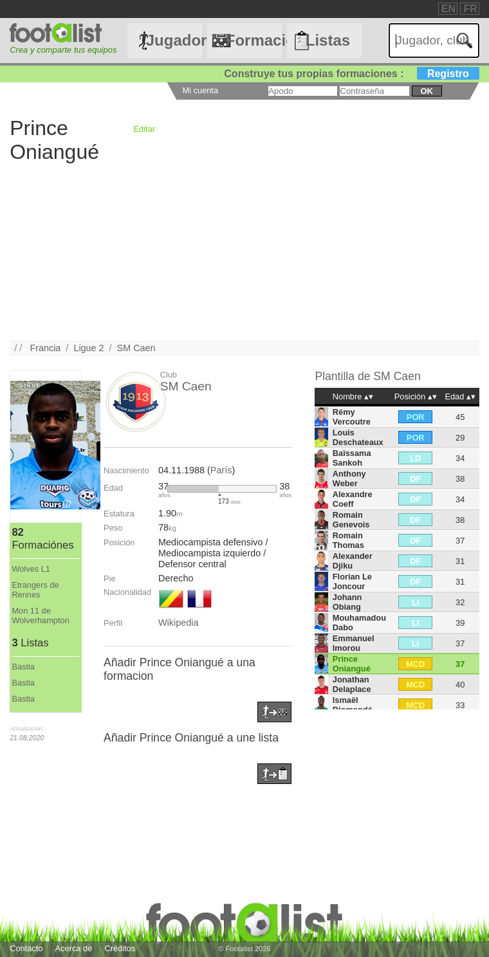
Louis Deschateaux (358, 437)
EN (448, 8)
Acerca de (74, 948)
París (221, 470)
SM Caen (136, 348)
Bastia (23, 666)
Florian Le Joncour (352, 581)
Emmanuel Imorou (353, 643)
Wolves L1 (31, 569)
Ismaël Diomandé (353, 705)
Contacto (26, 948)
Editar (144, 129)
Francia (45, 348)
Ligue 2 (88, 348)
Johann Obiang (347, 602)
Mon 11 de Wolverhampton (40, 615)
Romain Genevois (351, 519)
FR (470, 8)
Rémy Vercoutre (352, 416)
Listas (328, 40)
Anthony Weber (349, 478)
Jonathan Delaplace (352, 684)
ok (427, 91)
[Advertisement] (244, 251)
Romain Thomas (348, 540)
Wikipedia (178, 622)
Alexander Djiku (353, 560)
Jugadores (174, 40)
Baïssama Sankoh (352, 458)
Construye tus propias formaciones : (351, 73)
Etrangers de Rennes (35, 589)
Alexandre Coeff (353, 499)
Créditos (119, 948)
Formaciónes (254, 40)
